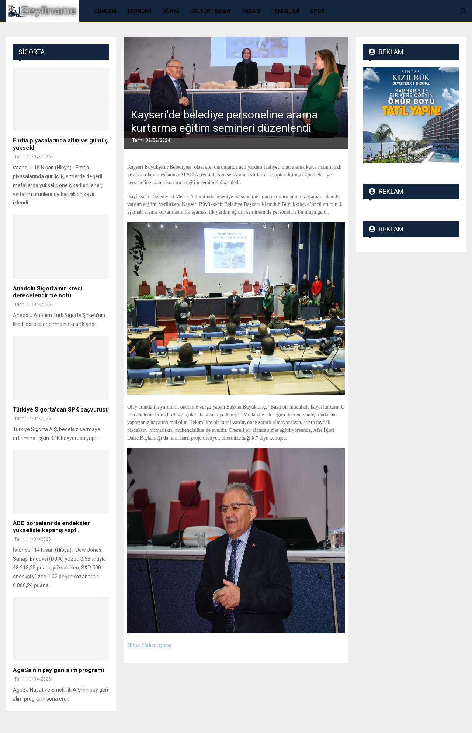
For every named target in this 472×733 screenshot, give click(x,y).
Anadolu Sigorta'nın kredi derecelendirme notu (47, 292)
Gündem (105, 11)
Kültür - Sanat (211, 11)
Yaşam (251, 11)
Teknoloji (285, 11)
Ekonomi (139, 11)
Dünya (170, 11)
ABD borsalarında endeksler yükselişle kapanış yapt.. (51, 527)
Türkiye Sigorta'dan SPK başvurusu (61, 409)
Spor (317, 11)
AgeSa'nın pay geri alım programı (58, 670)
